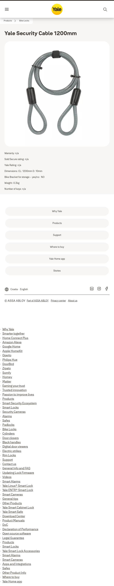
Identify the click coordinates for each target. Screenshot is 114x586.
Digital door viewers (15, 446)
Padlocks (8, 425)
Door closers (10, 438)
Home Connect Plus (15, 338)
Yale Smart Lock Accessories (21, 551)
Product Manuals (13, 520)
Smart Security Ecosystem (19, 403)
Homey (7, 377)
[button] (24, 20)
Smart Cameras (12, 494)
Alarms (7, 416)
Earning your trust (13, 386)
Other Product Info (14, 572)
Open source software (16, 533)
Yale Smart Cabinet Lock (18, 507)
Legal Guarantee (13, 538)
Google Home (11, 346)
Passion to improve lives (18, 394)
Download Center (13, 516)
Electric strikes (11, 451)
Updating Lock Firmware (18, 472)
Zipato (6, 368)
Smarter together (13, 333)
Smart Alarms (11, 481)
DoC (5, 525)
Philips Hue (9, 359)
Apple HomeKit (12, 351)
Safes (6, 420)
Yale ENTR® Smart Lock (17, 490)
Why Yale (8, 329)
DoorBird (8, 364)
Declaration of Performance (20, 529)
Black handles (11, 442)
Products (8, 399)
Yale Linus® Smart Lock (17, 485)
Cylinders (8, 433)
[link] (10, 21)
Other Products (12, 503)
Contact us (9, 464)
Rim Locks (9, 455)
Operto (6, 355)
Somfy (6, 372)
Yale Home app (12, 581)
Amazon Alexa (12, 342)
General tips (10, 499)
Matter (6, 381)
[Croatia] (16, 288)
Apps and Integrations (16, 564)
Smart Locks (10, 407)
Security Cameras (14, 412)
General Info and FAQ (16, 468)
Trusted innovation (14, 390)
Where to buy (10, 577)
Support (7, 459)
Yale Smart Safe (12, 512)
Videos (6, 477)
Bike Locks (9, 429)
